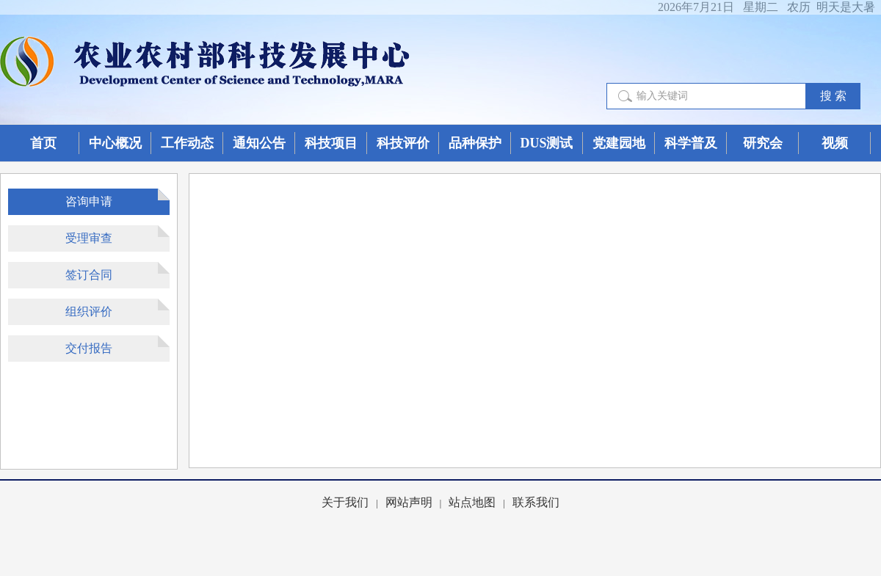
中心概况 (115, 143)
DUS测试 (546, 143)
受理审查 (88, 238)
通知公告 (259, 143)
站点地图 (472, 502)
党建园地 (618, 143)
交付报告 (88, 348)
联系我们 (535, 502)
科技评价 (403, 143)
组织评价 (88, 311)
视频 (835, 143)
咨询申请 (88, 201)
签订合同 (88, 275)
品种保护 (475, 143)
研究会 (763, 143)
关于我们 (345, 502)
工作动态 (187, 143)
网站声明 (408, 502)
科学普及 (690, 143)
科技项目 (331, 143)
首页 (43, 143)
